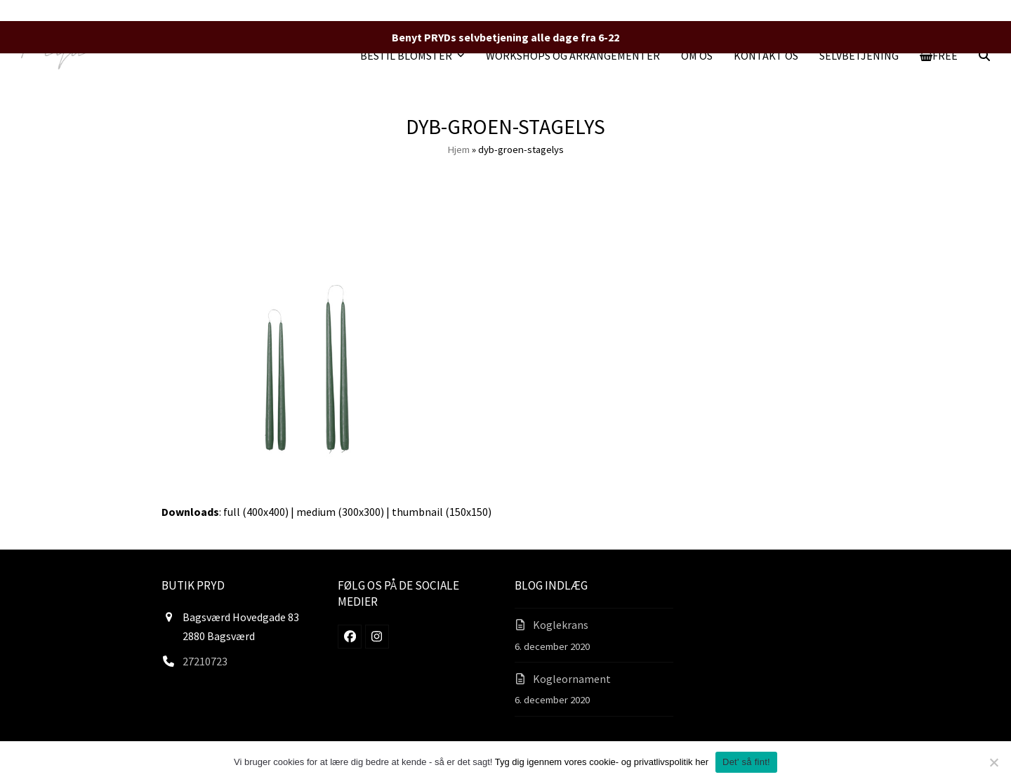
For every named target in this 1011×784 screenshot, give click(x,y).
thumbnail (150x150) (441, 512)
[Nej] (993, 762)
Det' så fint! (746, 762)
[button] (939, 55)
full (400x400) (256, 512)
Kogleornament (572, 679)
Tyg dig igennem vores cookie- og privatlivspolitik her (601, 762)
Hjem (458, 149)
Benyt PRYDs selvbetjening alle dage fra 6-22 (505, 37)
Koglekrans (560, 625)
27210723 (205, 661)
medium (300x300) (340, 512)
